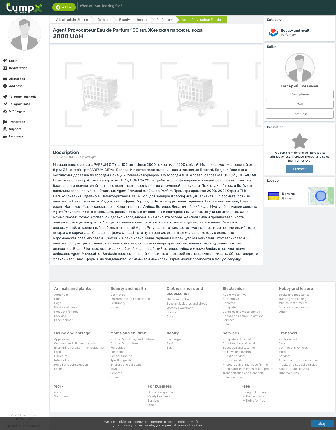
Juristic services (234, 356)
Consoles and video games (241, 311)
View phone (299, 94)
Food (57, 352)
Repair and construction (71, 364)
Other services (233, 377)
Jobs (57, 392)
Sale (169, 347)
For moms (117, 352)
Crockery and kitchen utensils (75, 343)
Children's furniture (124, 343)
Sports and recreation (294, 307)
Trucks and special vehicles (298, 364)
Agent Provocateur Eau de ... (203, 20)
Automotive (231, 299)
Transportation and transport (243, 373)
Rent (170, 343)
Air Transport (288, 339)
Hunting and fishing (293, 299)
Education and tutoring (239, 347)
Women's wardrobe (180, 308)
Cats (57, 299)
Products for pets (66, 311)
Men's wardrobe (178, 299)
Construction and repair (239, 343)
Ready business (159, 396)
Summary (61, 396)
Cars (282, 343)
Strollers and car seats (126, 364)
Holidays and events (237, 352)
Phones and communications (243, 316)
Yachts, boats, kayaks (294, 369)
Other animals (64, 320)
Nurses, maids (233, 360)
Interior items (63, 360)
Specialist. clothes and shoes (187, 303)
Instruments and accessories (130, 299)
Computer (230, 307)
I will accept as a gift (256, 396)
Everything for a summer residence (79, 347)
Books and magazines (294, 294)
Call (300, 104)
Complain (299, 114)
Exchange (174, 339)
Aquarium (61, 294)
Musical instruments (293, 303)
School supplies (121, 356)
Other (114, 307)
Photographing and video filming (245, 364)
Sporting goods (121, 360)
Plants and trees (65, 307)
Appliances (62, 339)
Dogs (57, 303)
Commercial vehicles (293, 347)
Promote (299, 169)
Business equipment (162, 392)
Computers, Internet (237, 339)
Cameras (229, 303)
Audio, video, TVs (234, 294)
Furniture (60, 356)
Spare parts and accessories (298, 360)
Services (60, 316)
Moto (282, 352)
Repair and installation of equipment (248, 369)
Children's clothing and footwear (133, 339)
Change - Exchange (255, 392)
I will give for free (253, 400)
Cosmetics (117, 294)
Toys (113, 369)
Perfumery (117, 303)
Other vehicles (289, 373)
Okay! (322, 423)
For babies (117, 347)
